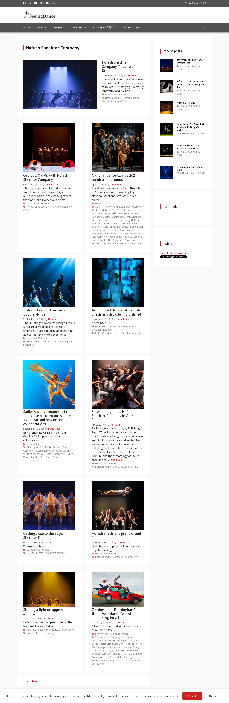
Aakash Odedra (129, 637)
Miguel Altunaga (108, 226)
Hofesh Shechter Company (58, 206)
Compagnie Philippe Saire (108, 647)
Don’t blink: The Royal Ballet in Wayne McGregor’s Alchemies (191, 127)
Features (81, 27)
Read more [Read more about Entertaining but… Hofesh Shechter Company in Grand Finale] (116, 460)
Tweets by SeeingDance (175, 253)
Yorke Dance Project (130, 243)
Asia (29, 629)
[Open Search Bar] (204, 27)
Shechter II (60, 552)
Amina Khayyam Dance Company (126, 206)
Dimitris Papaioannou (114, 216)
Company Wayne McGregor (115, 650)
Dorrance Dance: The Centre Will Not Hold (188, 147)
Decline (213, 696)
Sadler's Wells (120, 101)
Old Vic (26, 210)
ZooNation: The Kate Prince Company (43, 457)
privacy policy (170, 696)
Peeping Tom (112, 660)
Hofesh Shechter (113, 97)
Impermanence (120, 223)
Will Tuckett (67, 453)
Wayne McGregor (110, 243)
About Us (44, 3)
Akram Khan (101, 206)
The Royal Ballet (116, 240)
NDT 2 (126, 653)
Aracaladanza (99, 640)
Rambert (124, 233)
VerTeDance (98, 663)
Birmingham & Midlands (107, 633)
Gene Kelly (125, 220)
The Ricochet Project (130, 660)
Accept (192, 696)
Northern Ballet (112, 233)
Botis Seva (123, 213)
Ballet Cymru (124, 210)
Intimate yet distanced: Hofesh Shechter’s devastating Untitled (116, 312)
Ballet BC (111, 640)
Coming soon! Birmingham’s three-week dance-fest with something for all (114, 614)
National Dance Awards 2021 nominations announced (114, 177)
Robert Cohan (115, 236)
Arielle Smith (98, 210)
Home (26, 27)
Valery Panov (36, 453)
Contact (56, 3)
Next (35, 680)
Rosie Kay (128, 236)
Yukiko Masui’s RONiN (188, 102)
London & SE (112, 94)
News (43, 27)
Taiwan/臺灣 (67, 629)
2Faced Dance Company (107, 637)
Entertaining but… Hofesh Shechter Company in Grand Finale (114, 416)
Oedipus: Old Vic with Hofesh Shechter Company (45, 177)
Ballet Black (111, 210)
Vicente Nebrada (52, 453)
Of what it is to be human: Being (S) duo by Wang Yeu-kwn (191, 84)
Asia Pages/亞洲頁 (107, 27)
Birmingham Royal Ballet (104, 213)
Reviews (61, 27)
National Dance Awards (115, 230)
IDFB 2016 (117, 653)
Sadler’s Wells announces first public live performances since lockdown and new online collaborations (47, 418)
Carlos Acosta (99, 643)
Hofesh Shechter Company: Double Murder (44, 312)
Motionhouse (124, 226)
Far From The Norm (108, 220)
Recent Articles (132, 27)
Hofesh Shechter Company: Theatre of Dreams (118, 66)
